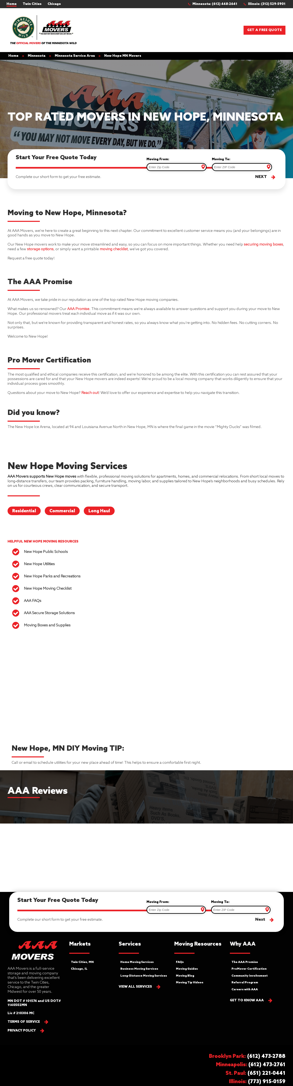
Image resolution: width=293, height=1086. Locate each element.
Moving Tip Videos (189, 982)
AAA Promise (78, 309)
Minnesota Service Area (75, 56)
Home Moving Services (137, 962)
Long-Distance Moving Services (143, 976)
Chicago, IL (79, 969)
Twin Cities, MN (82, 962)
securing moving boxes (263, 244)
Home (12, 4)
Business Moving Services (139, 969)
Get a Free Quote (264, 30)
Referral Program (244, 982)
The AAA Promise (244, 962)
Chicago (54, 4)
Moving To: (221, 159)
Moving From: (157, 159)
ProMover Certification (249, 969)
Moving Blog (185, 976)
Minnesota (36, 56)
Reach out (89, 393)
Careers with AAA (244, 989)
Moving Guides (187, 969)
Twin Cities (32, 4)
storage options (40, 249)
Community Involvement (249, 976)
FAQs (180, 962)
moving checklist (114, 249)
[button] (214, 4)
